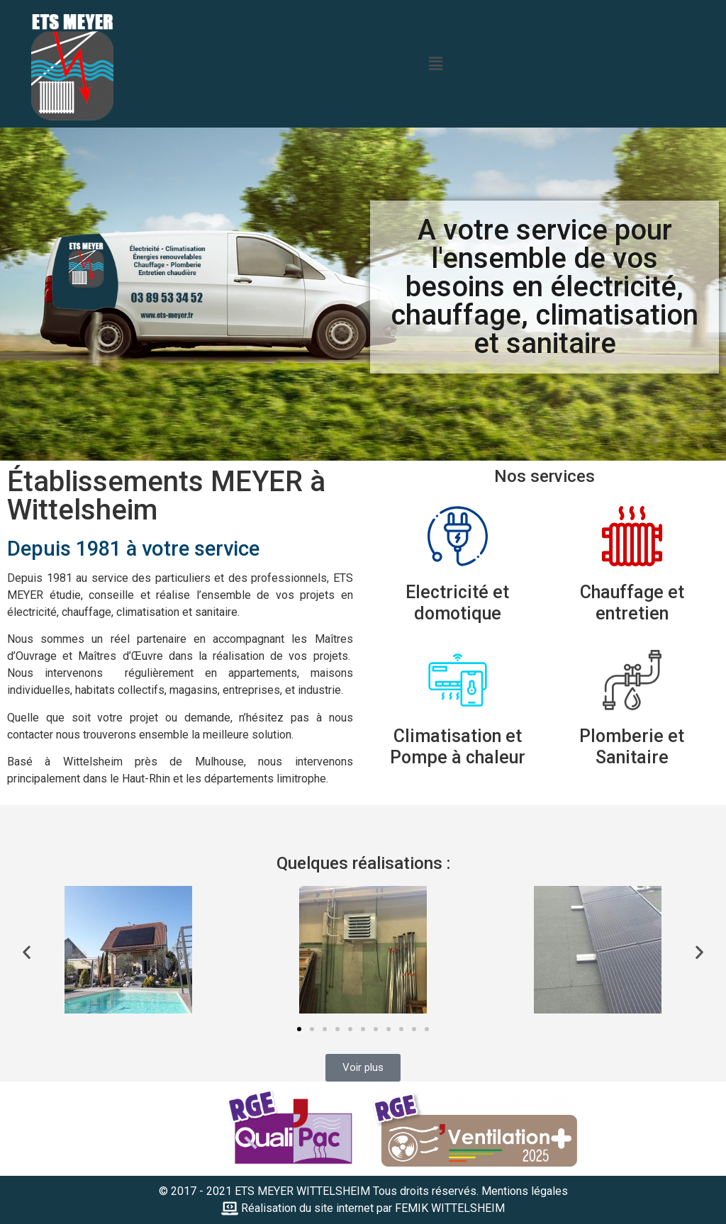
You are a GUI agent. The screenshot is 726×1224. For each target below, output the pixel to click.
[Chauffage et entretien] (632, 536)
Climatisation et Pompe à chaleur (457, 747)
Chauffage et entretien (632, 603)
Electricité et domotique (457, 603)
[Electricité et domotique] (458, 536)
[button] (435, 63)
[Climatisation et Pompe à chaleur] (458, 680)
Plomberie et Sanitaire (631, 747)
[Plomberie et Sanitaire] (632, 680)
